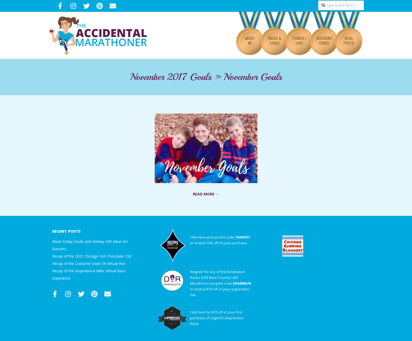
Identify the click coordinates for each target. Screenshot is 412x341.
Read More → (206, 193)
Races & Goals (274, 40)
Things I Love (299, 40)
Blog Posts (348, 40)
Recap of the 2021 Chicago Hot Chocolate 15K (92, 256)
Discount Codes (324, 40)
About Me (250, 40)
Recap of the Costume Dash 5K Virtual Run (88, 263)
